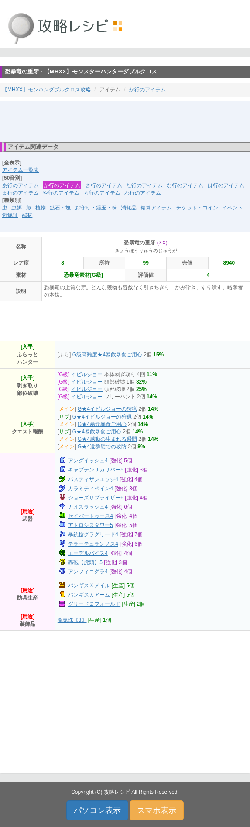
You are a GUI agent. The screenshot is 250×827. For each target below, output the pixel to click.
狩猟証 (10, 215)
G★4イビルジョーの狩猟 (107, 409)
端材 (27, 215)
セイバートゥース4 (90, 516)
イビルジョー (87, 374)
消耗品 (129, 208)
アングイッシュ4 (88, 460)
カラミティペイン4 (90, 488)
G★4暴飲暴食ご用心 (102, 424)
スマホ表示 (156, 810)
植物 (40, 208)
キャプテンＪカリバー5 (95, 470)
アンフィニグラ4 (88, 572)
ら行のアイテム (102, 193)
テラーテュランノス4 (93, 544)
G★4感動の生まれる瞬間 (107, 439)
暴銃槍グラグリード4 (93, 534)
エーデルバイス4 (88, 553)
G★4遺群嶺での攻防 (102, 446)
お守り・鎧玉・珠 (96, 208)
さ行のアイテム (104, 185)
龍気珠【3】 (72, 620)
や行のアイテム (61, 193)
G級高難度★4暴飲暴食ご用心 (107, 355)
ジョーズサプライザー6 (95, 498)
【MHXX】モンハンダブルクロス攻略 (46, 90)
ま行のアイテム (20, 193)
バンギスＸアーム (89, 595)
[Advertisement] (125, 121)
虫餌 (16, 208)
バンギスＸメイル (89, 586)
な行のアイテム (185, 185)
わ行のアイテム (142, 193)
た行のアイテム (144, 185)
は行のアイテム (226, 185)
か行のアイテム (147, 90)
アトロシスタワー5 (90, 525)
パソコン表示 (97, 810)
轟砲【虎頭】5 (85, 562)
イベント (232, 208)
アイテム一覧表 (20, 170)
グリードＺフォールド (94, 604)
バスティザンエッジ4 (93, 479)
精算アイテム (156, 208)
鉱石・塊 (60, 208)
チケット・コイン (197, 208)
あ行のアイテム (20, 185)
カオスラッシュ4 (88, 507)
